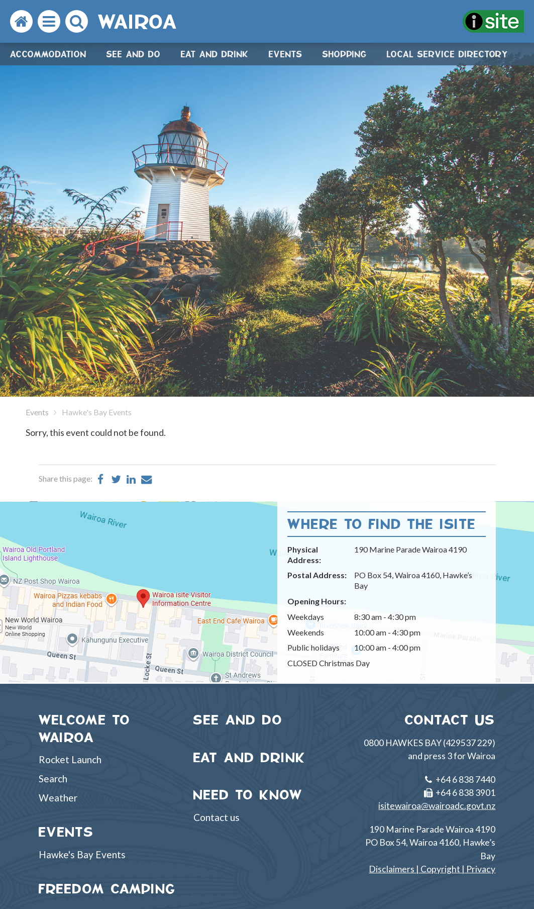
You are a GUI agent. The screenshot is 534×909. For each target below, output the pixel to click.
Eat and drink (215, 54)
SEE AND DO (238, 719)
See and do (133, 54)
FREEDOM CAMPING (107, 888)
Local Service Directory (447, 54)
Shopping (345, 54)
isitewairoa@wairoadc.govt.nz (436, 805)
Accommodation (48, 54)
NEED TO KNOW (248, 794)
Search (53, 778)
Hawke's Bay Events (82, 854)
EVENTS (66, 832)
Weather (58, 797)
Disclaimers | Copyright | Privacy (432, 869)
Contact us (216, 817)
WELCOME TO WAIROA (85, 728)
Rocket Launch (70, 759)
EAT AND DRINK (249, 757)
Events (285, 54)
